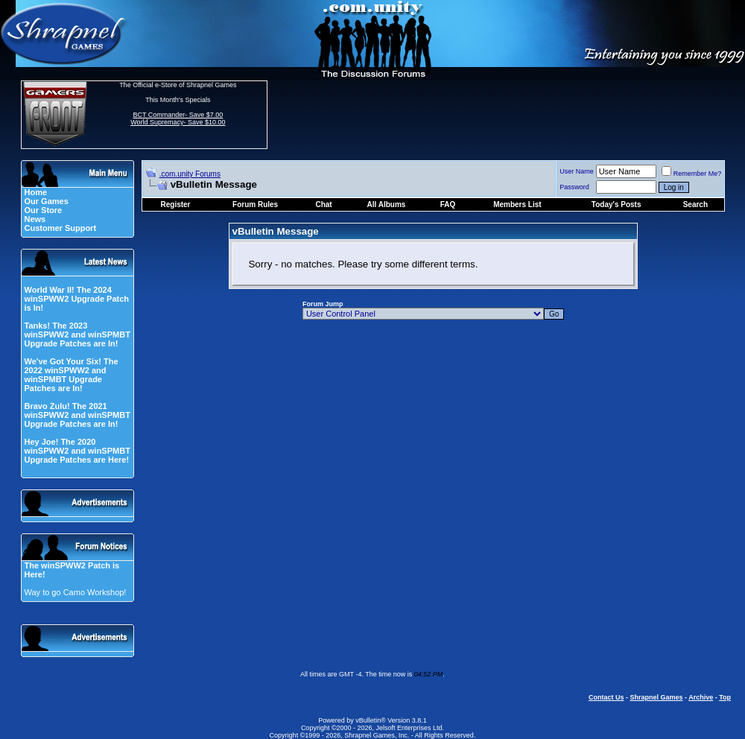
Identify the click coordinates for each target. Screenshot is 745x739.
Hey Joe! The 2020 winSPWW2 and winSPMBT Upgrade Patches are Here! (77, 450)
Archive (700, 697)
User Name (576, 171)
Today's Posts (616, 204)
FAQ (448, 204)
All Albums (386, 204)
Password (574, 187)
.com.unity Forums (190, 174)
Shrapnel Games (656, 697)
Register (176, 204)
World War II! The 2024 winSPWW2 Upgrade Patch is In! (76, 298)
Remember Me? (692, 173)
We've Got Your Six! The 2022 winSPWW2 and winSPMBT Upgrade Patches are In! (71, 375)
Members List (517, 204)
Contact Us (606, 697)
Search (695, 204)
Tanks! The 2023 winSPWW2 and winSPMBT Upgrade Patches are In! (77, 334)
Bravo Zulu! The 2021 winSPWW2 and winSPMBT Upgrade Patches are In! (77, 415)
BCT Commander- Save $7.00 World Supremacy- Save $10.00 (177, 118)
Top (725, 697)
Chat (323, 204)
